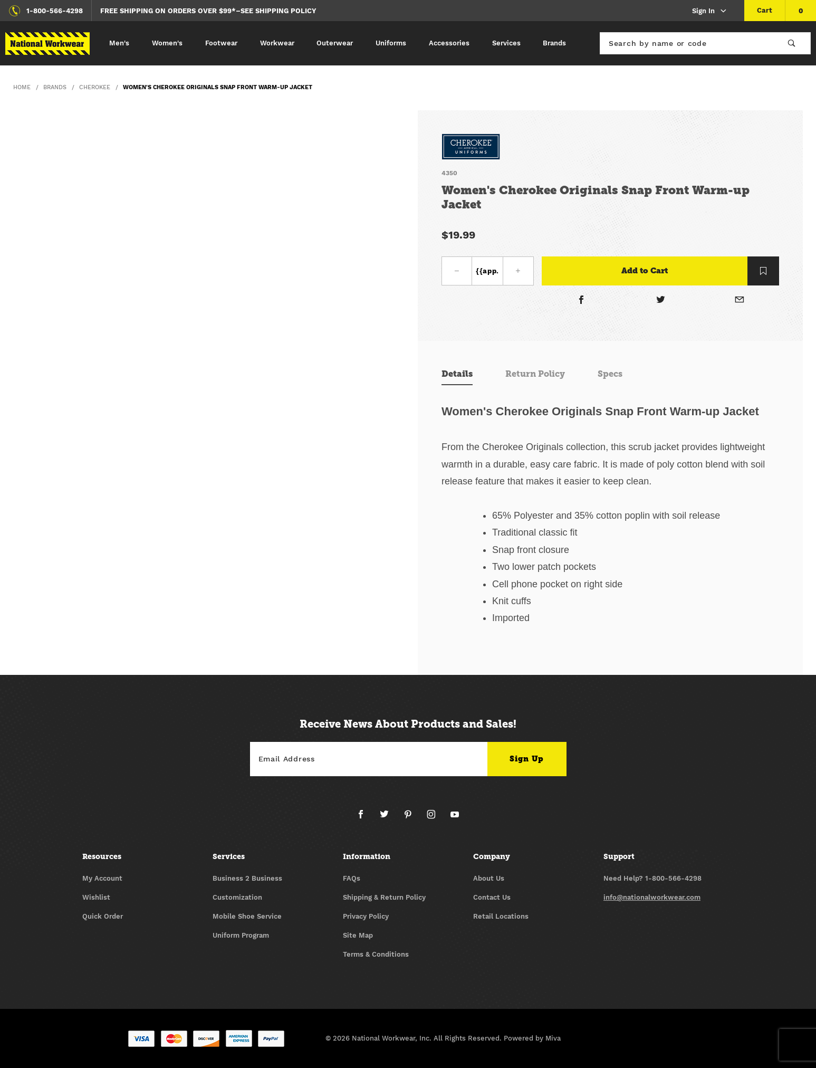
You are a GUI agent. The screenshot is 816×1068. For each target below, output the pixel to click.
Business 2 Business (247, 878)
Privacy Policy (366, 916)
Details (457, 374)
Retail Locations (501, 916)
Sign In (709, 11)
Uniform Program (241, 935)
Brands (554, 43)
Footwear (221, 43)
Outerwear (334, 43)
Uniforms (391, 43)
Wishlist (96, 897)
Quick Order (102, 916)
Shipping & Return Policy (384, 897)
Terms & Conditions (376, 954)
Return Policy (535, 374)
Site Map (358, 935)
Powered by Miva (532, 1038)
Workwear (277, 43)
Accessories (449, 43)
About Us (488, 878)
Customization (237, 897)
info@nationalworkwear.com (651, 897)
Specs (610, 374)
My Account (102, 878)
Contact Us (492, 897)
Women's (167, 43)
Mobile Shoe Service (247, 916)
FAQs (351, 878)
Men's (119, 43)
